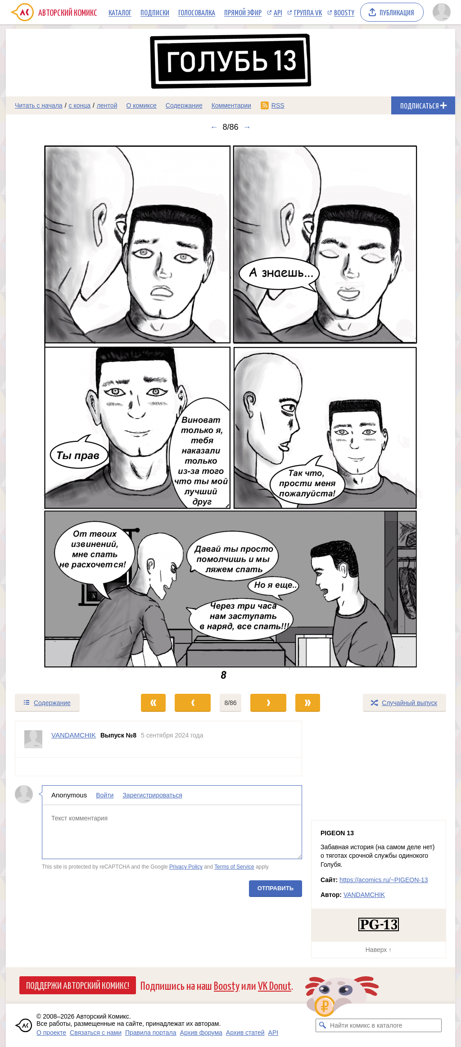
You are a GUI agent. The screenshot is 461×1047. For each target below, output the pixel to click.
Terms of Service (234, 867)
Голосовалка (196, 12)
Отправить (276, 888)
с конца (80, 105)
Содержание (184, 105)
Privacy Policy (186, 867)
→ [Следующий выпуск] (247, 127)
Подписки (154, 12)
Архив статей (245, 1032)
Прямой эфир (243, 12)
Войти (104, 795)
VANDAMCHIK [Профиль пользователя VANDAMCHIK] (73, 735)
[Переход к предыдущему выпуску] (62, 412)
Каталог (119, 12)
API (278, 12)
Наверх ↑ (379, 949)
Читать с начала (39, 105)
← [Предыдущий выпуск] (214, 127)
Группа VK (308, 12)
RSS (278, 105)
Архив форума (201, 1032)
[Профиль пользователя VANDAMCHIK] (33, 739)
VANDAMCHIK (364, 894)
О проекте (51, 1032)
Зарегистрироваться (152, 795)
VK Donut (274, 985)
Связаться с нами (96, 1032)
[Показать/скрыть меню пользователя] (441, 12)
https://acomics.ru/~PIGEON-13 (383, 879)
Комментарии (231, 105)
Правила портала (150, 1032)
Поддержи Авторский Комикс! (77, 985)
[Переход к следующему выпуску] (230, 412)
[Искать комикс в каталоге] (322, 1025)
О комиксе (141, 105)
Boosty (344, 12)
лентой (107, 105)
